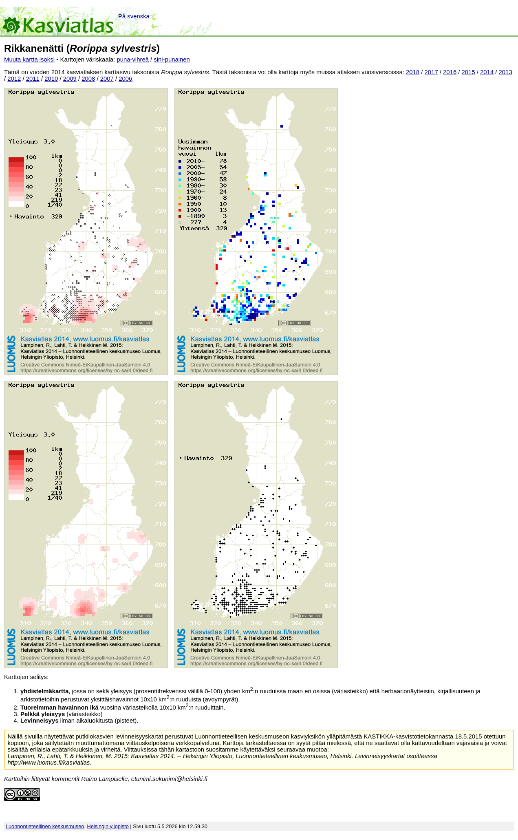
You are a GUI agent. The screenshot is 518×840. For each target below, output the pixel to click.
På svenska (134, 16)
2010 (51, 78)
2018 (412, 72)
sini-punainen (172, 59)
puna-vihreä (133, 59)
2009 (70, 78)
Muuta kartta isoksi (29, 59)
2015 (468, 72)
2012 (14, 78)
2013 (505, 72)
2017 (431, 72)
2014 (487, 72)
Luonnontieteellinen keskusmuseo (45, 826)
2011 (33, 78)
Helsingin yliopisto (108, 826)
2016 (449, 72)
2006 (125, 78)
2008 (88, 78)
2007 (107, 78)
